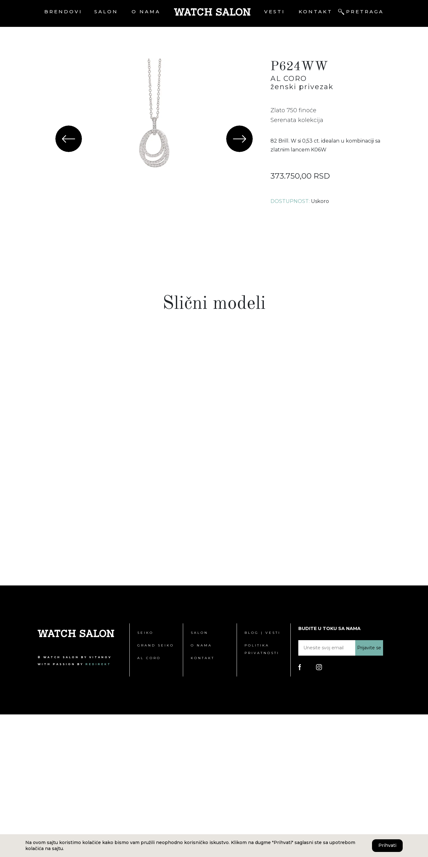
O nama (146, 12)
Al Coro (149, 801)
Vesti (274, 12)
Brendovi (63, 12)
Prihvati (387, 845)
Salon (106, 12)
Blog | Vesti (263, 775)
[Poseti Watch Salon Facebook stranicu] (299, 809)
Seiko (145, 775)
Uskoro (320, 201)
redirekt (98, 806)
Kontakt (315, 12)
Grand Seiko (155, 788)
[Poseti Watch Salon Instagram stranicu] (319, 809)
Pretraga (365, 12)
